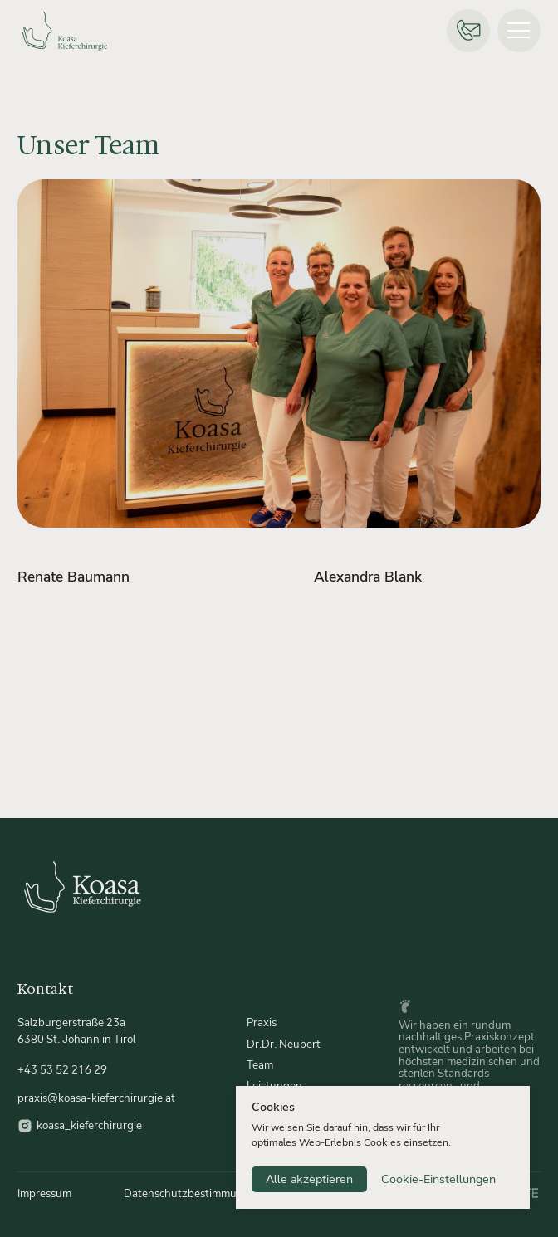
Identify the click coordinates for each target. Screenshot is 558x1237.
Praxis (262, 1022)
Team (260, 1065)
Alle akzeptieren (309, 1179)
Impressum (44, 1193)
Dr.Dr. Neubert (284, 1044)
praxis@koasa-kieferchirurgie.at (96, 1098)
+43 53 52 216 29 (62, 1070)
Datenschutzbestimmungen (193, 1193)
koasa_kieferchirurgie (89, 1125)
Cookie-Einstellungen (438, 1179)
